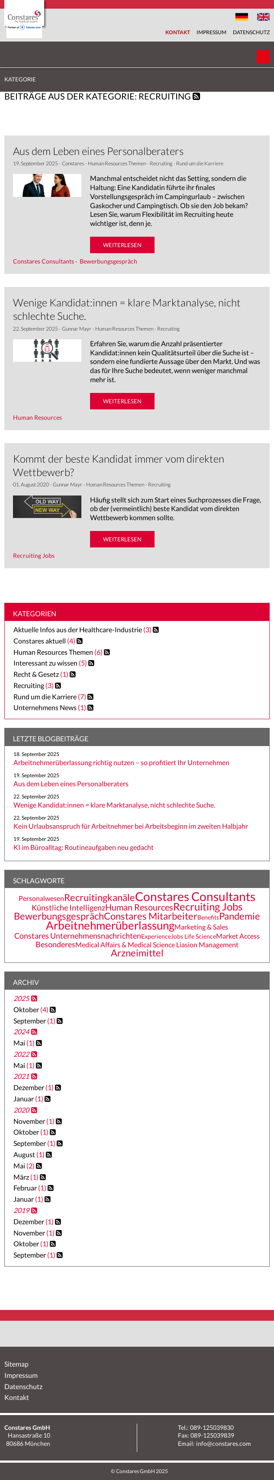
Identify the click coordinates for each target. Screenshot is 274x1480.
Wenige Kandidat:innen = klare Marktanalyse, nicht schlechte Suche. (114, 805)
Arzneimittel (137, 953)
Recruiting (161, 163)
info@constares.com (223, 1443)
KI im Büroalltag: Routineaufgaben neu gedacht (83, 847)
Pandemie (239, 916)
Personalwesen (41, 898)
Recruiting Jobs (207, 907)
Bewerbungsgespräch (59, 916)
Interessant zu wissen (45, 663)
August (29, 1154)
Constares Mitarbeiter (150, 916)
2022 (21, 1054)
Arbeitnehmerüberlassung (110, 925)
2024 (21, 1031)
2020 (21, 1110)
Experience (156, 936)
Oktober (31, 1009)
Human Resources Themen (117, 163)
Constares (73, 163)
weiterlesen (122, 244)
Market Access (238, 936)
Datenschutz (251, 32)
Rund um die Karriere (199, 163)
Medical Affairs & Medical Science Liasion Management (157, 945)
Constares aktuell (39, 641)
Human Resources (139, 907)
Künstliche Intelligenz (68, 907)
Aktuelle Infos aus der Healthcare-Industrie (77, 629)
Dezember (34, 1087)
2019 (21, 1210)
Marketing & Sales (201, 927)
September (35, 1021)
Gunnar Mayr (76, 328)
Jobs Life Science (193, 936)
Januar (29, 1098)
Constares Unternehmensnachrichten (77, 935)
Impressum (211, 32)
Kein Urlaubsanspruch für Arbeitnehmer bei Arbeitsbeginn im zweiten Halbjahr (130, 826)
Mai (24, 1043)
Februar (30, 1188)
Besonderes (55, 944)
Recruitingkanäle (99, 897)
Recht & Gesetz (36, 674)
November (34, 1121)
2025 (21, 998)
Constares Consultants (195, 896)
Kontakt (177, 32)
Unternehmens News (45, 707)
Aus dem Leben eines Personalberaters (98, 151)
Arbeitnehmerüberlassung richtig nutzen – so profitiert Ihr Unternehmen (121, 762)
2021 (21, 1076)
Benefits (208, 917)
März (26, 1177)
